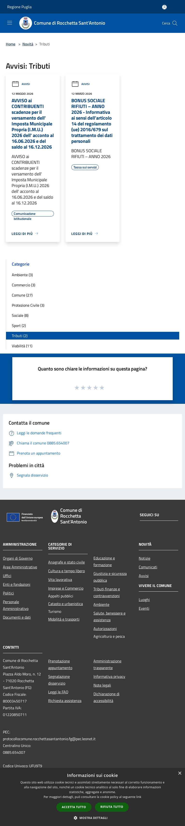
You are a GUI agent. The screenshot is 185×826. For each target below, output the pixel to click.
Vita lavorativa (60, 579)
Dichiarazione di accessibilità (106, 697)
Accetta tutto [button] (74, 807)
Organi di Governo (18, 558)
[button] (92, 817)
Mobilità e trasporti (63, 619)
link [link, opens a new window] (138, 797)
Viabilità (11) (22, 346)
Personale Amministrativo (15, 605)
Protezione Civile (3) (28, 305)
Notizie (144, 558)
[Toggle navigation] (10, 23)
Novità (27, 44)
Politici (8, 593)
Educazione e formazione (104, 561)
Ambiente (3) (22, 275)
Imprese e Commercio (65, 588)
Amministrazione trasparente (107, 664)
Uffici (7, 576)
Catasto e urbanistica (65, 604)
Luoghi (144, 599)
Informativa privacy (109, 676)
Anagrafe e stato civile (66, 562)
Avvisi (21, 84)
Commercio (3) (23, 285)
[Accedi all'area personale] (164, 7)
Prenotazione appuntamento (60, 664)
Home (10, 44)
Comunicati (148, 567)
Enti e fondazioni (16, 584)
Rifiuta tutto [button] (111, 807)
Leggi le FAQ (58, 692)
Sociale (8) (20, 315)
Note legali (102, 685)
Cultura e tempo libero (66, 571)
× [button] (179, 773)
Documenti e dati (17, 617)
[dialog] (92, 797)
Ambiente (101, 604)
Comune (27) (22, 295)
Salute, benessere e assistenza (109, 616)
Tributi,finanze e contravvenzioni (106, 592)
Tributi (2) (19, 336)
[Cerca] (175, 23)
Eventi (144, 608)
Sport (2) (19, 325)
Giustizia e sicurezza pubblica (110, 577)
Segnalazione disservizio (59, 680)
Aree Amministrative (20, 567)
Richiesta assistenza (64, 700)
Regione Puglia (19, 7)
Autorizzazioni (105, 628)
